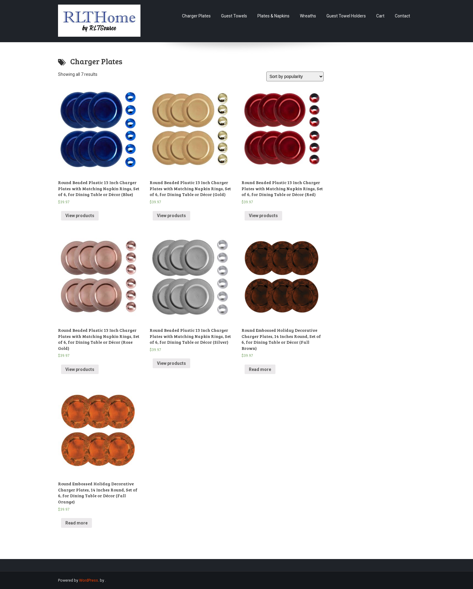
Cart (380, 15)
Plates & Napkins (273, 15)
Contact (402, 15)
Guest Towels (234, 15)
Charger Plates (196, 15)
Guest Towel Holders (346, 15)
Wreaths (308, 15)
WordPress (88, 580)
